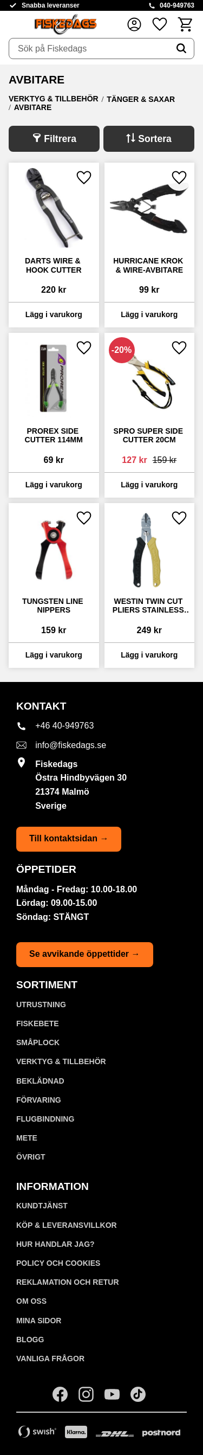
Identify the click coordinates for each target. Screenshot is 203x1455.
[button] (160, 24)
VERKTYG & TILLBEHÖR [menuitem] (61, 1061)
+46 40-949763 (64, 725)
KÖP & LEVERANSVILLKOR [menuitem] (66, 1225)
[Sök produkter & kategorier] (89, 48)
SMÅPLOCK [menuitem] (38, 1042)
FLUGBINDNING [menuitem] (45, 1119)
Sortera (155, 138)
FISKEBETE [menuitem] (37, 1023)
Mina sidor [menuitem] (38, 1320)
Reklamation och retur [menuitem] (67, 1282)
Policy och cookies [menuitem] (58, 1263)
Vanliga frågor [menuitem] (50, 1358)
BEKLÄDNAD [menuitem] (40, 1081)
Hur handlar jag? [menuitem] (55, 1244)
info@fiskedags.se (70, 745)
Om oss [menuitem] (31, 1301)
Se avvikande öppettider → (84, 953)
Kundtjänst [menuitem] (42, 1205)
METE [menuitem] (26, 1138)
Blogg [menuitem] (30, 1339)
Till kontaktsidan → (68, 838)
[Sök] (181, 48)
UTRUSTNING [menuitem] (41, 1004)
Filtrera (60, 138)
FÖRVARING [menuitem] (38, 1100)
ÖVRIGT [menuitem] (30, 1157)
